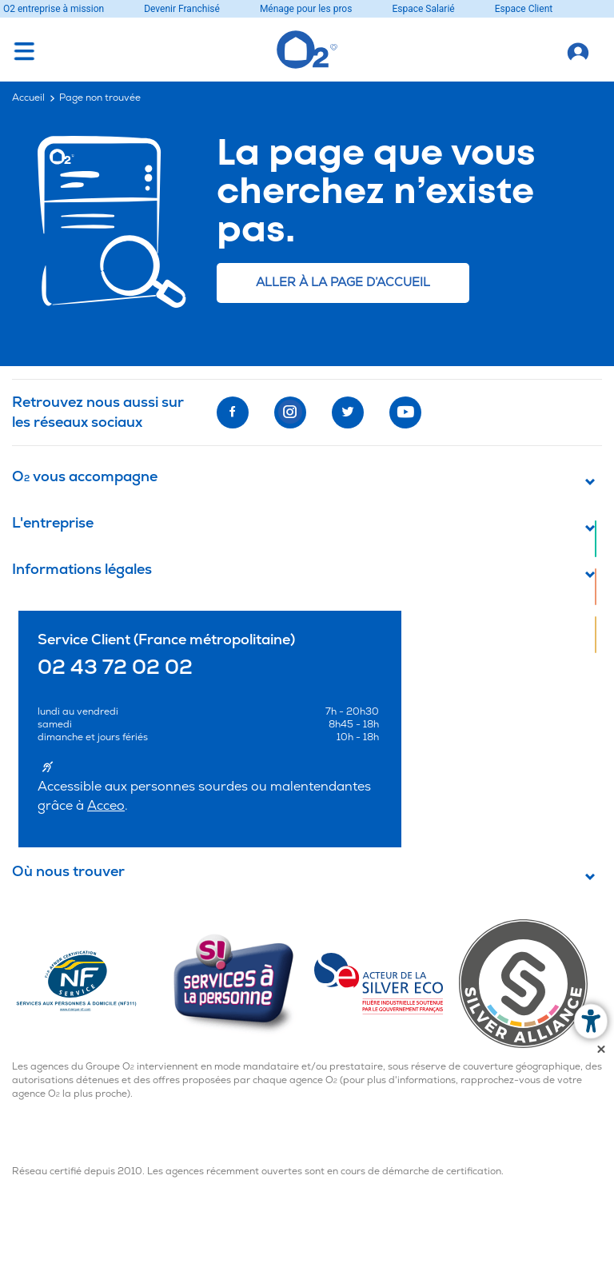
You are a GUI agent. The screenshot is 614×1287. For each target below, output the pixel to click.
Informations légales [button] (82, 570)
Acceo (106, 806)
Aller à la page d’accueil (343, 282)
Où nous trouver (68, 872)
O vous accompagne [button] (84, 477)
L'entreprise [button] (53, 524)
